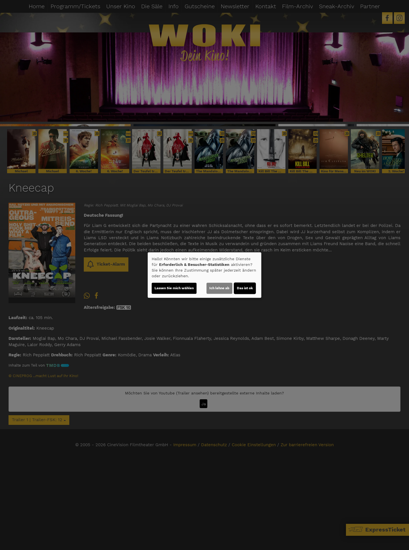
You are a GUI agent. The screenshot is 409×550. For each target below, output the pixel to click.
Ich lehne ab (219, 288)
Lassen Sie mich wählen (174, 288)
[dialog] (204, 275)
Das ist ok (245, 288)
